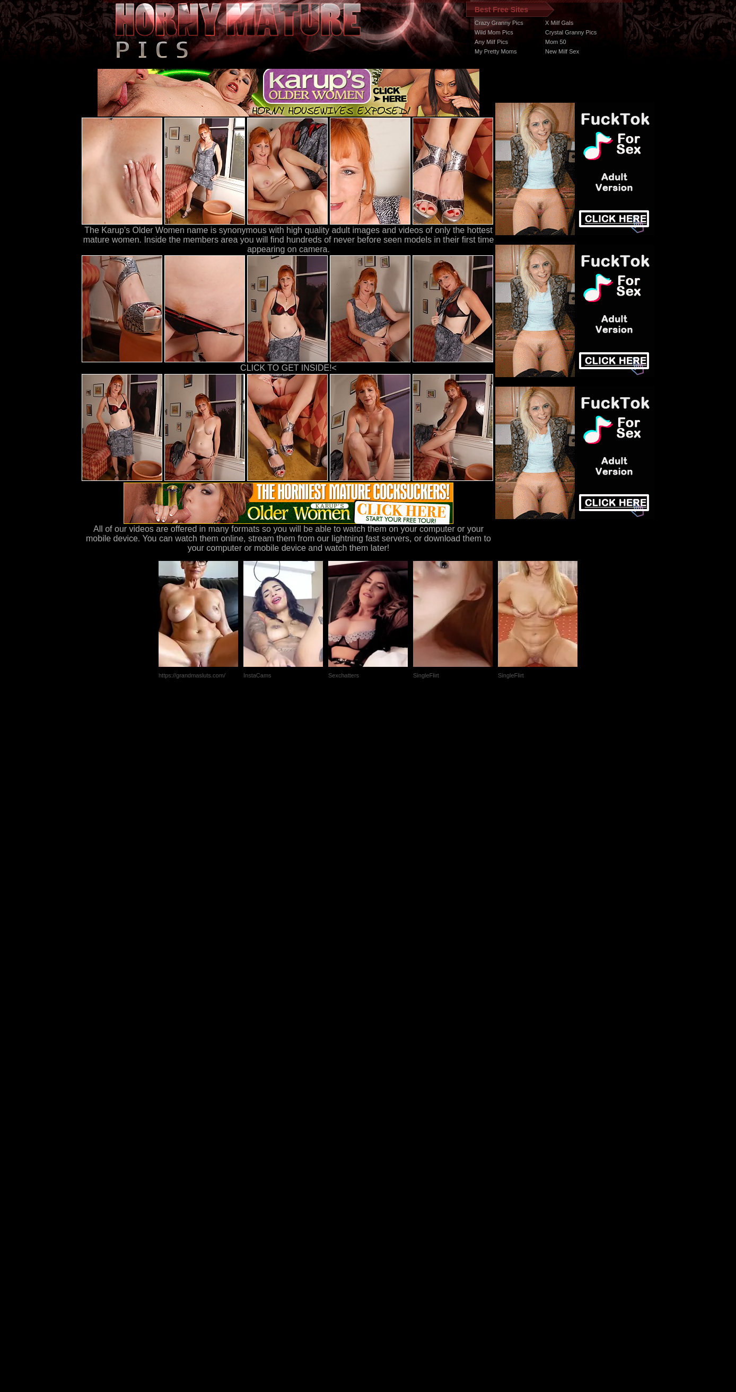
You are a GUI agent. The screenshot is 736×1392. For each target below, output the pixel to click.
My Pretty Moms (495, 51)
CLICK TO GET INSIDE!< (288, 367)
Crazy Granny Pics (499, 23)
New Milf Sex (562, 51)
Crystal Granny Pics (571, 32)
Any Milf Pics (491, 42)
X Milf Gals (559, 23)
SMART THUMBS (387, 1192)
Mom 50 (555, 42)
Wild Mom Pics (494, 32)
